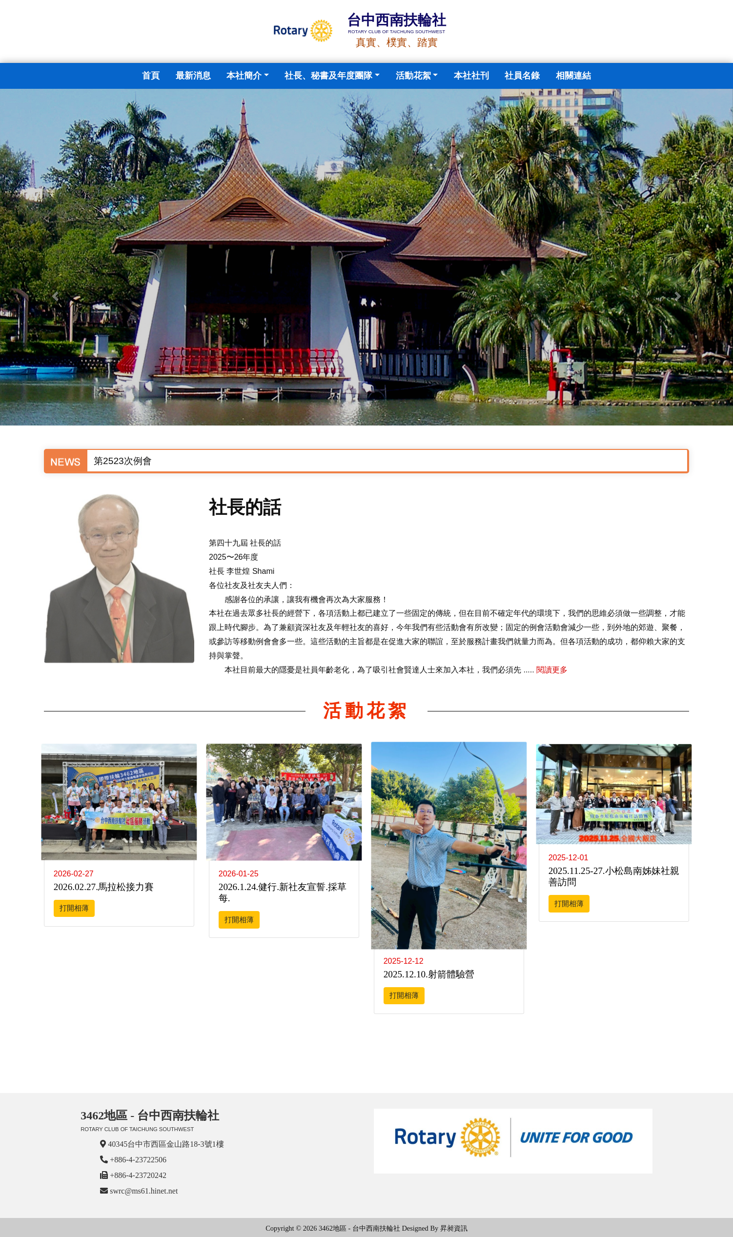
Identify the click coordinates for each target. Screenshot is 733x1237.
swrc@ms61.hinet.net (144, 1191)
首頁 (152, 74)
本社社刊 (471, 76)
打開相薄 (74, 908)
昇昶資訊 (454, 1228)
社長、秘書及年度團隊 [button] (328, 76)
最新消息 (193, 76)
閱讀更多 (552, 670)
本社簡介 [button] (244, 76)
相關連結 (573, 76)
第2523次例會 (123, 461)
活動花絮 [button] (413, 76)
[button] (55, 296)
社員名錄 (522, 76)
